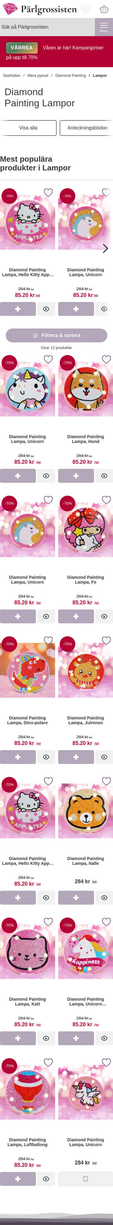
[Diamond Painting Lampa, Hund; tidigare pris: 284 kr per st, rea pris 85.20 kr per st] (85, 411)
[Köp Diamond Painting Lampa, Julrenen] (76, 757)
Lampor (100, 75)
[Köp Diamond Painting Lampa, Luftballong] (18, 1179)
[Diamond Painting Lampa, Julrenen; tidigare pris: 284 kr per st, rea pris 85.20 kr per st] (85, 692)
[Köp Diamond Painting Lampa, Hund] (76, 476)
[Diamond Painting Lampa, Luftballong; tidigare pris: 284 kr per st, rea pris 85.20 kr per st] (27, 1114)
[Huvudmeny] (104, 27)
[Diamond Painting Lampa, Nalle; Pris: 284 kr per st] (85, 833)
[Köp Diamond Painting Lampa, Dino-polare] (18, 757)
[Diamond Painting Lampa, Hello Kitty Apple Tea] (27, 244)
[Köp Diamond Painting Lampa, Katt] (18, 1038)
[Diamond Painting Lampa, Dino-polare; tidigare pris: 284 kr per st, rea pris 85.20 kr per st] (27, 692)
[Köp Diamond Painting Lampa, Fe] (76, 616)
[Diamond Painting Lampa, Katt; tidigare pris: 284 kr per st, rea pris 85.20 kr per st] (27, 973)
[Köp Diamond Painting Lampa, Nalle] (76, 898)
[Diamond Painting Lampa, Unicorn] (85, 244)
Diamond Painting (70, 75)
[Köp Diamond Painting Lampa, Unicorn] (76, 309)
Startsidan (11, 75)
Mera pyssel (37, 75)
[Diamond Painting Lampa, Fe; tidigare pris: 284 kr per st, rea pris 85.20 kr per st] (85, 551)
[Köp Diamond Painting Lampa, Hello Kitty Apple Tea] (18, 309)
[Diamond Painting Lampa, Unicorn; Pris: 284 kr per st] (85, 1114)
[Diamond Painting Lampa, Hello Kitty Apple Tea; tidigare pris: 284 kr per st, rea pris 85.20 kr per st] (27, 833)
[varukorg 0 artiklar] (104, 9)
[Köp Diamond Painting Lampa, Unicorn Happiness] (76, 1038)
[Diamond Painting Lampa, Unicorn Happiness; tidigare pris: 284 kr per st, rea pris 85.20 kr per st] (85, 973)
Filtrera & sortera (56, 335)
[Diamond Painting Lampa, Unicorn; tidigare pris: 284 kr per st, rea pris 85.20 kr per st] (27, 411)
